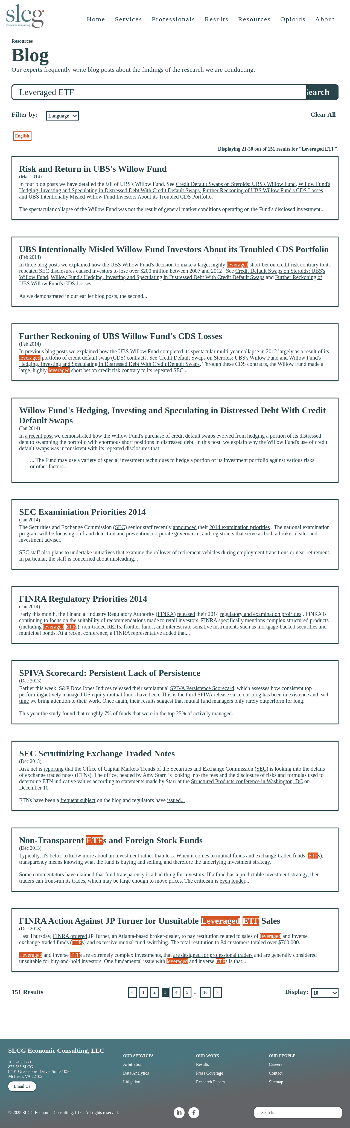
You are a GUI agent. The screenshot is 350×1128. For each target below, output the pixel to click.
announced (185, 527)
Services (129, 23)
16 (205, 992)
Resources (255, 23)
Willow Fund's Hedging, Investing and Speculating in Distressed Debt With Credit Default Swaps (174, 187)
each (324, 694)
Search (316, 92)
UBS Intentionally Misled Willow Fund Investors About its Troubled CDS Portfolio (120, 197)
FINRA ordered (70, 936)
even (225, 881)
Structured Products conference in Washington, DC (247, 781)
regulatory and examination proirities (260, 614)
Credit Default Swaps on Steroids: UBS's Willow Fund (236, 184)
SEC (120, 527)
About (326, 23)
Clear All (323, 114)
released (186, 614)
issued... (176, 800)
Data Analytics (136, 1073)
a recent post (39, 436)
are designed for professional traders (213, 955)
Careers (275, 1064)
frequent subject (77, 800)
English (22, 136)
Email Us (22, 1086)
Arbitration (132, 1064)
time (24, 701)
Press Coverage (209, 1073)
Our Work (208, 1056)
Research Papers (210, 1082)
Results (217, 23)
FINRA (166, 614)
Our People (282, 1056)
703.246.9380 (19, 1062)
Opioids (294, 23)
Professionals (174, 23)
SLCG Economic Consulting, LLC (56, 1050)
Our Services (138, 1056)
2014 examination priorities (239, 527)
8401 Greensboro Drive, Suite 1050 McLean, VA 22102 (39, 1074)
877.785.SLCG (20, 1066)
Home (96, 23)
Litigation (131, 1082)
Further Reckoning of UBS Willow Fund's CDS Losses (262, 190)
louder (238, 881)
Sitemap (276, 1082)
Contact (275, 1073)
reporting (53, 769)
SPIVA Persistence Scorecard (202, 688)
